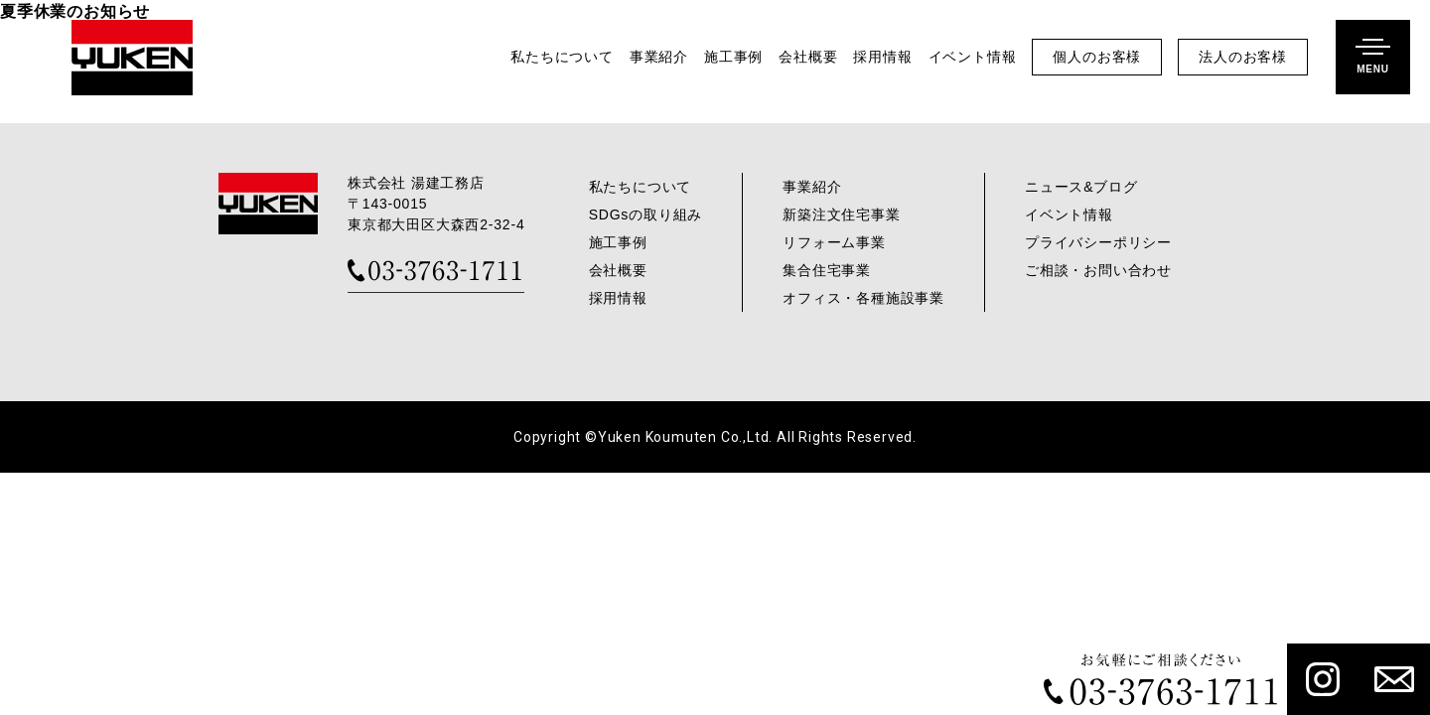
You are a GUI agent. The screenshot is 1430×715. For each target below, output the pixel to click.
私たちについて (562, 57)
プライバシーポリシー (1098, 242)
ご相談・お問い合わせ (1098, 270)
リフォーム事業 (834, 242)
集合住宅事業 (827, 270)
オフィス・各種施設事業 (863, 298)
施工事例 (733, 57)
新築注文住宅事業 (841, 214)
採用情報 (882, 57)
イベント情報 (973, 57)
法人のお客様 (1243, 57)
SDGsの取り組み (646, 214)
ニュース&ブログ (1081, 187)
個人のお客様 (1097, 57)
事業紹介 (659, 57)
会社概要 (808, 57)
